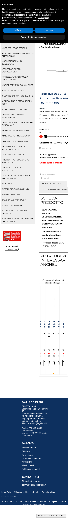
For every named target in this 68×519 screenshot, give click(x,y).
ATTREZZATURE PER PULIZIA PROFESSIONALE (15, 78)
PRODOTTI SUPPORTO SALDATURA (12, 168)
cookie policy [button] (43, 17)
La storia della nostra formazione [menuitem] (31, 460)
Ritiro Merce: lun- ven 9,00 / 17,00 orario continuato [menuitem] (34, 433)
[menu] (35, 406)
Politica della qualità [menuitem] (31, 469)
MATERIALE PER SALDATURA (15, 141)
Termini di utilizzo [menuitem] (48, 492)
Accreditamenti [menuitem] (29, 448)
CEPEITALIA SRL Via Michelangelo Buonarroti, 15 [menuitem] (35, 409)
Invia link (46, 178)
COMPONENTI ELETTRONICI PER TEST (17, 102)
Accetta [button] (49, 30)
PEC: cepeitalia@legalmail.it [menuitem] (34, 424)
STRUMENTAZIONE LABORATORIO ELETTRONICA (18, 219)
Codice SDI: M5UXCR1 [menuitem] (32, 428)
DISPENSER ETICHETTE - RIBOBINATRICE (13, 115)
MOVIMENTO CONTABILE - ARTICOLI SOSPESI (14, 147)
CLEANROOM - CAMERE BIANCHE (17, 96)
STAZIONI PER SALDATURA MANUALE (14, 211)
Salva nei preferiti (48, 174)
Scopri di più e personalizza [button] (34, 37)
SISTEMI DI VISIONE (11, 194)
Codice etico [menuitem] (34, 492)
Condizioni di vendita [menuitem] (9, 497)
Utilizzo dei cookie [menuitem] (21, 492)
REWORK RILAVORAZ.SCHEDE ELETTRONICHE (16, 176)
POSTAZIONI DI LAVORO (13, 154)
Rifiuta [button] (18, 30)
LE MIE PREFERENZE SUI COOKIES (51, 516)
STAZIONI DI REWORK (12, 205)
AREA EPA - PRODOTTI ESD (14, 48)
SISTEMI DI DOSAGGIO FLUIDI (15, 189)
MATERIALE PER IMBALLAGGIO (16, 136)
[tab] (18, 48)
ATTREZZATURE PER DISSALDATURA (11, 70)
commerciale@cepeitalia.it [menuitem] (34, 485)
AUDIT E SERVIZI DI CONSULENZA (17, 85)
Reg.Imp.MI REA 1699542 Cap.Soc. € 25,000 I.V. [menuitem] (33, 419)
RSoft (43, 504)
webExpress (34, 504)
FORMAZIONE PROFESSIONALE (17, 130)
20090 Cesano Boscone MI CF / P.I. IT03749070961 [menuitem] (34, 415)
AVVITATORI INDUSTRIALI (13, 90)
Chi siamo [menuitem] (26, 451)
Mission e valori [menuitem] (29, 465)
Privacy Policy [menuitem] (6, 492)
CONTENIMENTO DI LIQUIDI (14, 109)
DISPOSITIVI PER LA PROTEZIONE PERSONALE (17, 123)
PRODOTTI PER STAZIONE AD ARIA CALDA (15, 161)
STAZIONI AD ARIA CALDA (14, 200)
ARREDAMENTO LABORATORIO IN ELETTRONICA (18, 54)
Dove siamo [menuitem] (27, 455)
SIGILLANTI (7, 183)
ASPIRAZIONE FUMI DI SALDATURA (12, 62)
